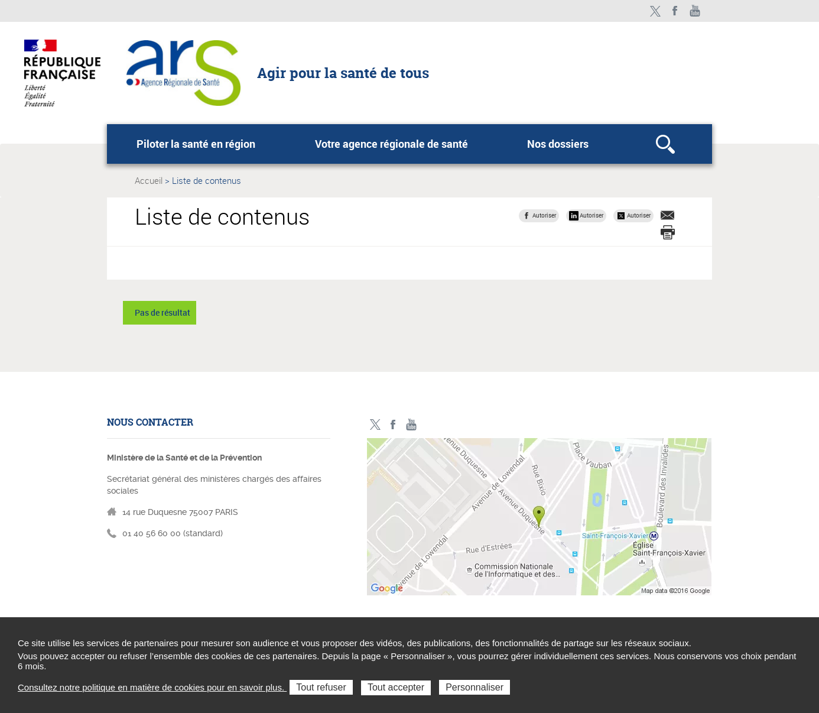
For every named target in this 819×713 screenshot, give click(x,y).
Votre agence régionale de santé (391, 144)
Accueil (148, 180)
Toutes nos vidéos (695, 11)
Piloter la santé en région (195, 144)
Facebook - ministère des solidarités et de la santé (675, 11)
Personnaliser (474, 687)
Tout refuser (321, 687)
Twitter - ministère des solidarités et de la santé (655, 11)
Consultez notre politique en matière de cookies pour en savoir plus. (152, 687)
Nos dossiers (558, 144)
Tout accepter (396, 687)
